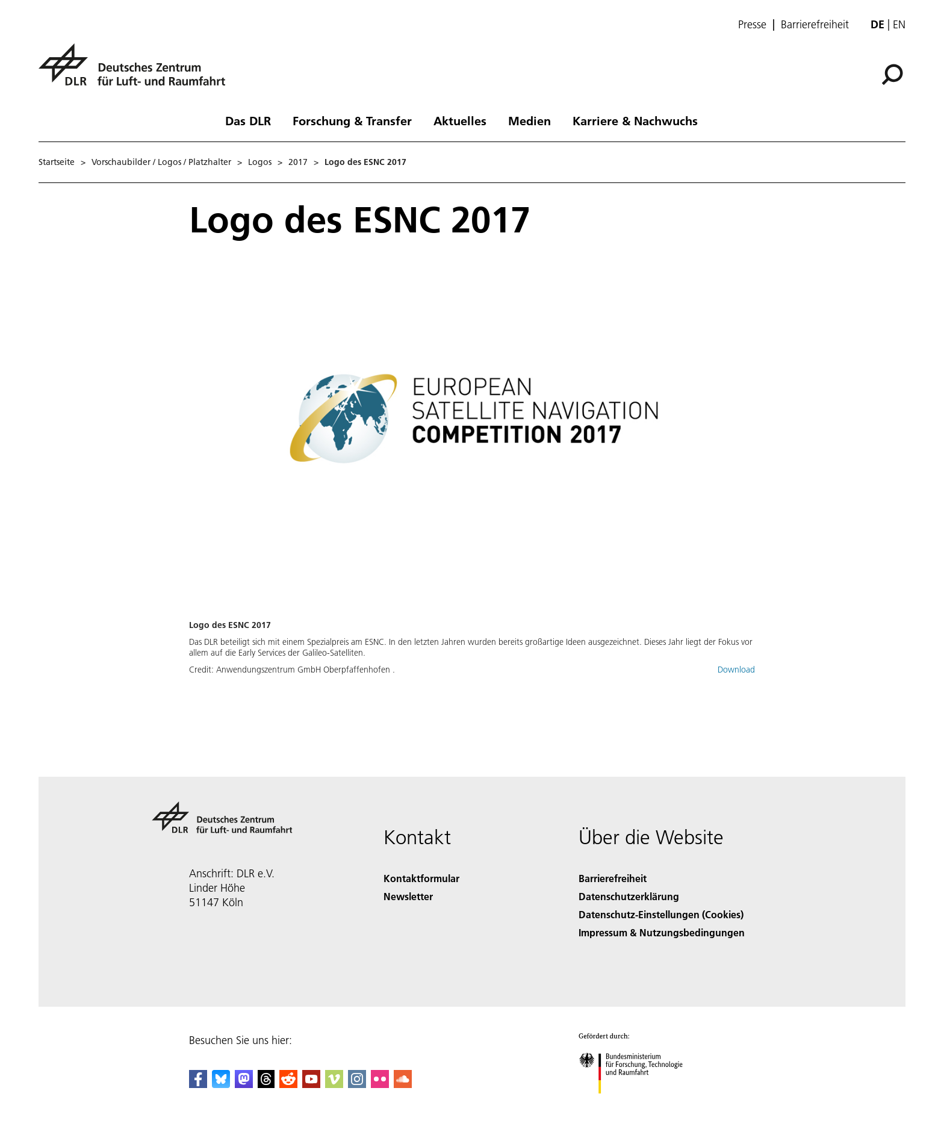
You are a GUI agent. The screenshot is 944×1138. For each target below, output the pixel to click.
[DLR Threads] (266, 1084)
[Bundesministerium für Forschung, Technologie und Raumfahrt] (637, 1104)
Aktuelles (459, 120)
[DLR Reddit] (288, 1084)
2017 (298, 162)
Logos (260, 162)
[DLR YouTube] (311, 1084)
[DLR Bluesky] (221, 1084)
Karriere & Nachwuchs (635, 120)
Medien (529, 120)
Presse (752, 24)
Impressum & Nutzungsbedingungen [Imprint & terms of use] (662, 932)
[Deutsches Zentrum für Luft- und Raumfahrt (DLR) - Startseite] (137, 71)
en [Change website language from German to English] (899, 24)
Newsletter (408, 896)
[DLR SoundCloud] (403, 1084)
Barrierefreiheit (815, 24)
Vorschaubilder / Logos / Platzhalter (161, 162)
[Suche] (892, 75)
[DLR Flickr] (380, 1084)
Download (736, 669)
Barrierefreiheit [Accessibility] (613, 878)
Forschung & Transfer (352, 120)
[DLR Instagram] (357, 1084)
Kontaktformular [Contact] (421, 878)
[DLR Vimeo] (334, 1084)
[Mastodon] (244, 1084)
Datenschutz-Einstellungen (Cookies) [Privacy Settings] (661, 914)
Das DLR (248, 120)
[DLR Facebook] (198, 1084)
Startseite (57, 162)
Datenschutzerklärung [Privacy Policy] (629, 896)
